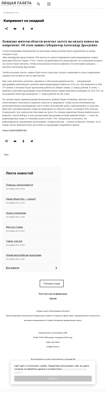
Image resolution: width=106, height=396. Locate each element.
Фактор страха (14, 227)
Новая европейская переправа (23, 255)
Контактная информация (53, 294)
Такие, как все (14, 241)
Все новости (12, 268)
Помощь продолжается (19, 184)
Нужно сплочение (16, 213)
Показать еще (52, 283)
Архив (53, 298)
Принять (53, 378)
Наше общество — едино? (21, 198)
